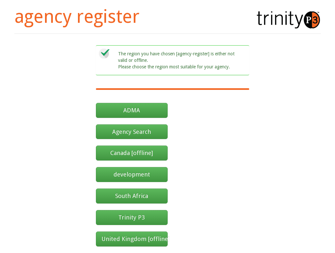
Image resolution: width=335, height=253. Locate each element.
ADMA (131, 110)
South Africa (131, 195)
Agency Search (131, 131)
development (132, 174)
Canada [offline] (131, 152)
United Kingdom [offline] (134, 238)
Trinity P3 (131, 217)
